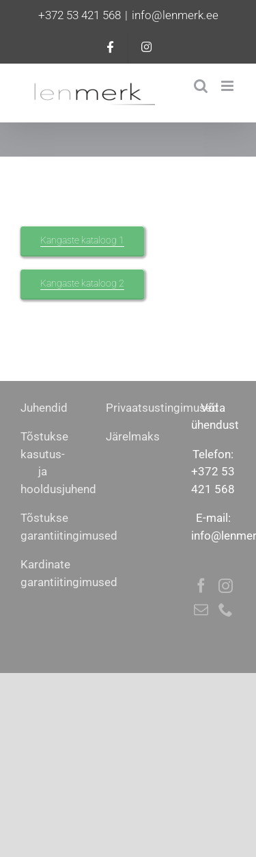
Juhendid (44, 407)
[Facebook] (201, 586)
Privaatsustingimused (162, 407)
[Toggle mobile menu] (228, 86)
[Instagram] (225, 586)
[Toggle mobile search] (201, 86)
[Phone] (225, 610)
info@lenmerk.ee (175, 15)
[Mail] (201, 610)
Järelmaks (133, 436)
